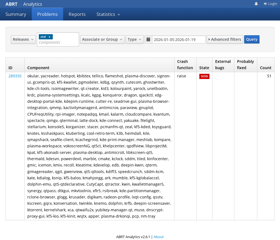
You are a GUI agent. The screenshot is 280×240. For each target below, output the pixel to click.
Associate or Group (102, 39)
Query (252, 39)
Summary (15, 14)
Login (270, 3)
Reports (77, 14)
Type (135, 39)
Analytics (23, 4)
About (159, 236)
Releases (23, 39)
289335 (15, 75)
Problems (47, 14)
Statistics (109, 14)
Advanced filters (225, 39)
